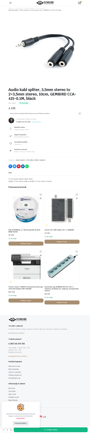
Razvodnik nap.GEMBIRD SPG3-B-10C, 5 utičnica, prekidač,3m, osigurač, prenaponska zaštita (62, 289)
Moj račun (11, 388)
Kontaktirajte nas (14, 378)
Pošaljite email (13, 397)
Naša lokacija (12, 400)
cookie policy (20, 418)
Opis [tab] (10, 173)
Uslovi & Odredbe (14, 372)
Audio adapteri (40, 8)
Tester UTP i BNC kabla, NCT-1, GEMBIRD (59, 230)
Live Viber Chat (36, 122)
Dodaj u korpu (52, 430)
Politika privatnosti (15, 375)
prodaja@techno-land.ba (17, 356)
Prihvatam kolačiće (21, 423)
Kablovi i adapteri (29, 8)
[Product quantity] (7, 429)
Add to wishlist (80, 113)
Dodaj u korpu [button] (26, 244)
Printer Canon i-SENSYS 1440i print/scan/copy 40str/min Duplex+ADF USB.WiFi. (25, 288)
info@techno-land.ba (16, 333)
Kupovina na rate (14, 366)
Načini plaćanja (13, 369)
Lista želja (11, 391)
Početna (10, 8)
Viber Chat (12, 394)
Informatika (18, 8)
